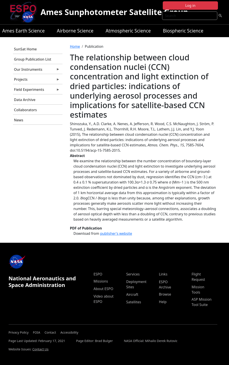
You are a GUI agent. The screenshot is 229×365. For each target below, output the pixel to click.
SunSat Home (25, 49)
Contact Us (40, 349)
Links (163, 274)
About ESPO (103, 288)
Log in (190, 5)
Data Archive (24, 99)
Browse (165, 294)
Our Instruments (36, 70)
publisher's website (116, 233)
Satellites (133, 302)
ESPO (97, 274)
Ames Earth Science (23, 31)
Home (75, 46)
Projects (36, 80)
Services (133, 274)
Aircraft (132, 294)
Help (163, 301)
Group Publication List (32, 59)
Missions (100, 281)
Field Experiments (36, 90)
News (18, 120)
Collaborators (25, 109)
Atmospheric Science (128, 31)
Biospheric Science (183, 31)
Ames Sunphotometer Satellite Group (114, 12)
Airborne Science (75, 31)
